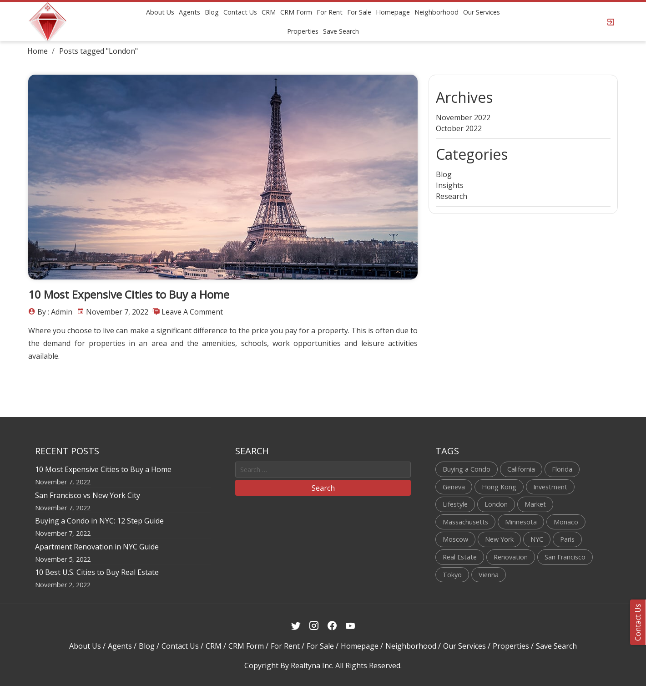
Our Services (481, 12)
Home (37, 51)
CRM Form (296, 12)
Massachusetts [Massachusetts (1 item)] (465, 522)
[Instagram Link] (314, 626)
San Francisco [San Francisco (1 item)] (565, 557)
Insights (450, 185)
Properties (302, 31)
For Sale (359, 12)
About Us (160, 12)
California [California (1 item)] (521, 469)
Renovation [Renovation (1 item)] (511, 557)
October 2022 (459, 128)
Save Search (341, 31)
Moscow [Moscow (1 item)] (455, 539)
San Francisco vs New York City (87, 495)
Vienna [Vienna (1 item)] (489, 574)
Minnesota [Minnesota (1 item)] (521, 522)
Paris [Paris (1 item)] (567, 539)
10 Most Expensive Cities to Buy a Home (128, 294)
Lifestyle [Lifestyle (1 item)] (455, 504)
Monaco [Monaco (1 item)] (566, 522)
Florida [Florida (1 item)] (562, 469)
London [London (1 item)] (496, 504)
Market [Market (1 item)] (535, 504)
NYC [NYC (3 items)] (536, 539)
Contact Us (240, 12)
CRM (269, 12)
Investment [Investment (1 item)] (550, 487)
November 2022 (463, 117)
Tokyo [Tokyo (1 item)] (452, 574)
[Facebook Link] (332, 626)
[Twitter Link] (296, 626)
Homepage (393, 12)
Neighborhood (436, 12)
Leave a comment (192, 312)
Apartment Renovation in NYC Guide (97, 547)
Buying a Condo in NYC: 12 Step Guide (99, 521)
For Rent (330, 12)
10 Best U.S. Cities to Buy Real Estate (97, 572)
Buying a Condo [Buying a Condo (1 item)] (466, 469)
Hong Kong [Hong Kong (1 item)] (499, 487)
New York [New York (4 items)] (499, 539)
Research (451, 196)
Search (323, 488)
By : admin (54, 312)
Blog (212, 12)
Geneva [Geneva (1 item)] (454, 487)
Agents (189, 12)
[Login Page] (611, 22)
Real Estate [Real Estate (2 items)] (460, 557)
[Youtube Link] (350, 626)
